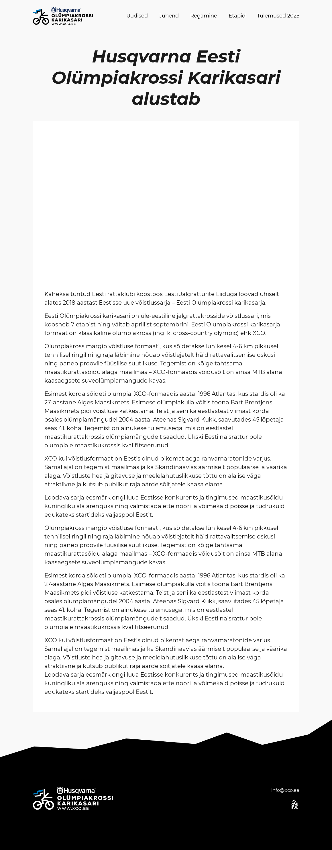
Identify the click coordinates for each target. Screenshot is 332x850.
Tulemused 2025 (278, 16)
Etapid (237, 16)
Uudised (137, 16)
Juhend (169, 16)
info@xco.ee (285, 790)
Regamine (203, 16)
